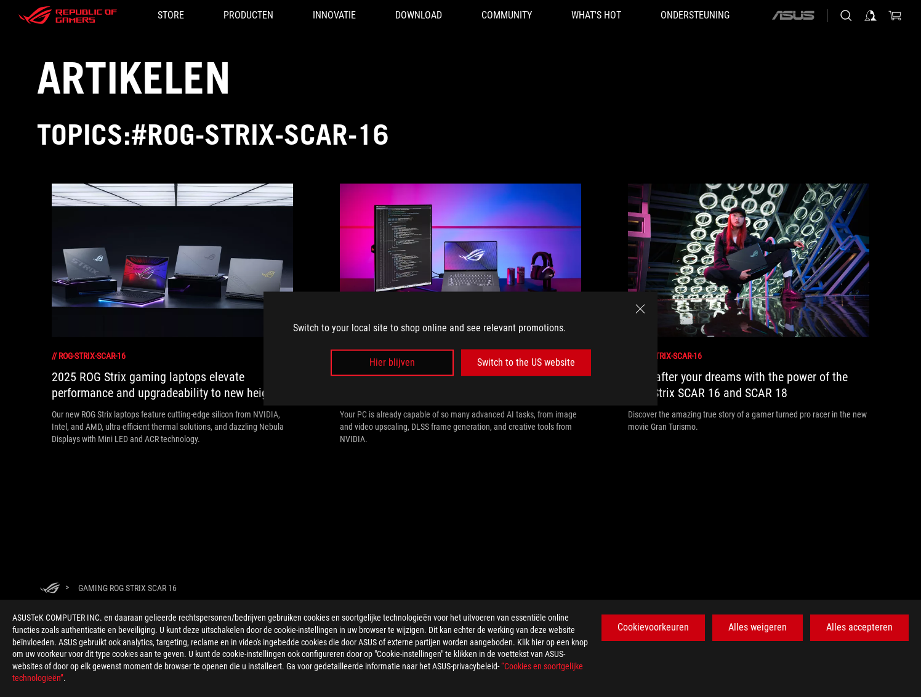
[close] (640, 309)
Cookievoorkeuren (653, 627)
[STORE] (171, 15)
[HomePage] (50, 588)
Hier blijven (392, 362)
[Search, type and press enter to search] (846, 15)
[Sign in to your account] (870, 15)
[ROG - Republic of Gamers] (67, 15)
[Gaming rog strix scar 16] (127, 588)
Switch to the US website (526, 362)
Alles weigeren (757, 627)
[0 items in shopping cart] (895, 15)
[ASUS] (793, 15)
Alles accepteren (859, 627)
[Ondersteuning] (695, 15)
